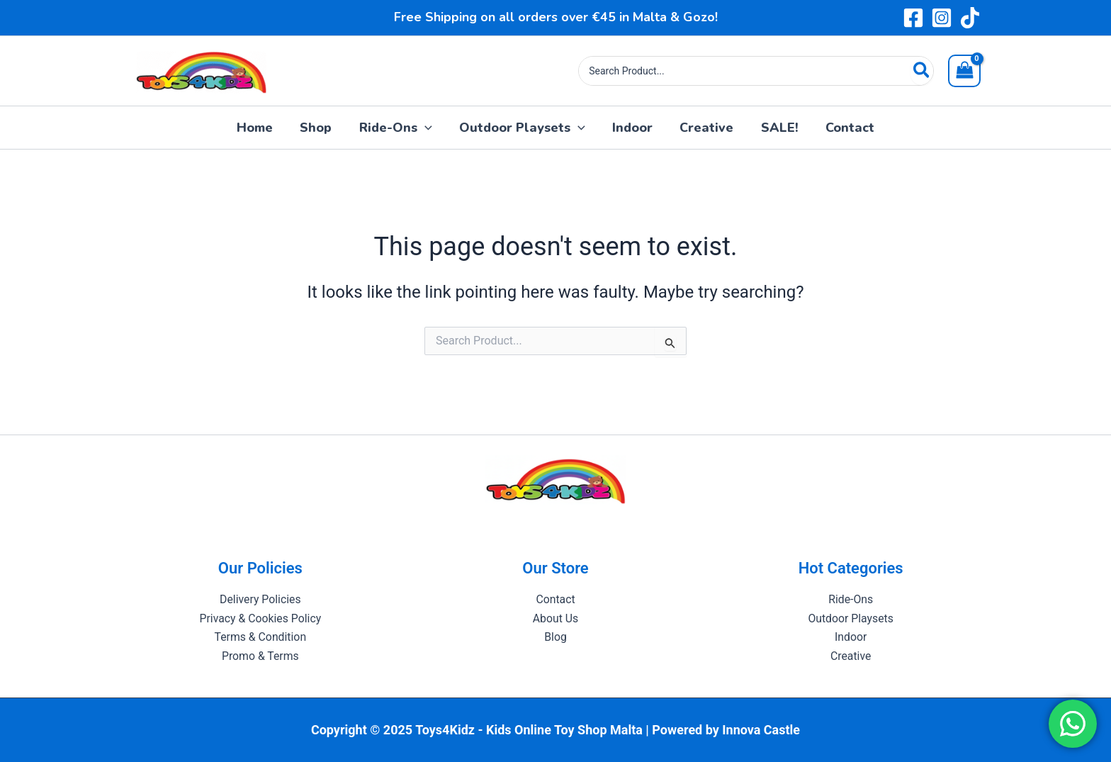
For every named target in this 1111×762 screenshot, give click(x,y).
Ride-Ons (851, 599)
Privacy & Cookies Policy (260, 618)
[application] (426, 127)
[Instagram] (941, 17)
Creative (851, 656)
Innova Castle (761, 729)
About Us (555, 618)
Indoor (851, 637)
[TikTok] (970, 17)
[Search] (922, 71)
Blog (555, 637)
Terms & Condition (260, 637)
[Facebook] (913, 17)
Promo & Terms (260, 656)
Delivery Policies (260, 599)
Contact (555, 599)
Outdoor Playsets (851, 618)
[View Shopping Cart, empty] (964, 71)
